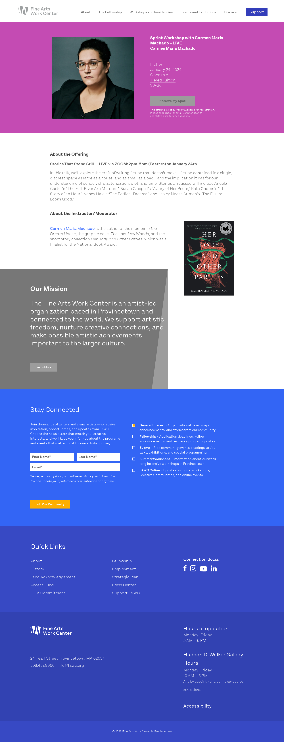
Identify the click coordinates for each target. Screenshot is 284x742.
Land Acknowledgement (52, 577)
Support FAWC (126, 593)
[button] (43, 367)
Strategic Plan (125, 577)
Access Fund (42, 585)
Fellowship (122, 561)
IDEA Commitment (47, 593)
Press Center (124, 585)
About (36, 561)
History (37, 569)
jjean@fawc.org (159, 116)
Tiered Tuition (163, 80)
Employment (124, 569)
